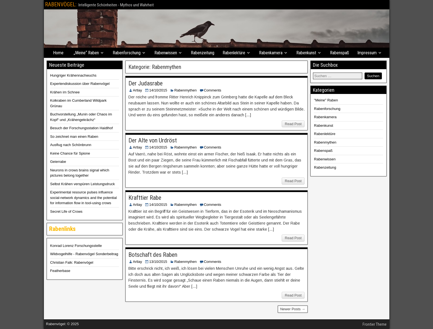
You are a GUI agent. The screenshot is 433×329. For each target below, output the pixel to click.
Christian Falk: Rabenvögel (71, 262)
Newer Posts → (292, 309)
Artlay (137, 90)
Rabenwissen (165, 52)
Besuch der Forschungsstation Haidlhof (81, 128)
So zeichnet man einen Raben (74, 136)
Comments (212, 90)
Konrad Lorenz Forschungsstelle (76, 246)
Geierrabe (58, 162)
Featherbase (60, 271)
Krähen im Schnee (65, 92)
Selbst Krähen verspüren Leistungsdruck (82, 184)
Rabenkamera (270, 52)
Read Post (293, 124)
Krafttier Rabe (144, 197)
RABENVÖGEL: (60, 4)
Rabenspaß (339, 52)
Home (58, 52)
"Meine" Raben (326, 100)
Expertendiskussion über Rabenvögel (80, 84)
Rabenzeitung (202, 52)
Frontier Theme (375, 324)
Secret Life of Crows (66, 211)
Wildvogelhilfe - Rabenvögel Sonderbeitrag (84, 254)
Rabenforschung (127, 52)
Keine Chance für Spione (70, 153)
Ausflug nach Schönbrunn (70, 145)
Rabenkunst (306, 52)
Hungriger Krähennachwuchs (73, 75)
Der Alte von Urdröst (152, 140)
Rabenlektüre (234, 52)
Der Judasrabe (145, 83)
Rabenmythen (185, 90)
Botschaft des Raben (152, 254)
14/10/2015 (158, 90)
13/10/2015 (158, 262)
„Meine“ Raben (86, 52)
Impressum (367, 52)
